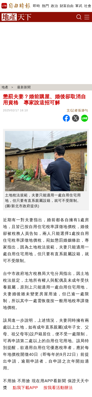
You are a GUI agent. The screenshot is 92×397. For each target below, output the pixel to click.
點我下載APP (25, 387)
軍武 (78, 6)
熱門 (45, 6)
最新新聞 (24, 87)
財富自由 (66, 6)
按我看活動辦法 (58, 387)
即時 (36, 6)
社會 (87, 6)
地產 (5, 87)
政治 (54, 6)
